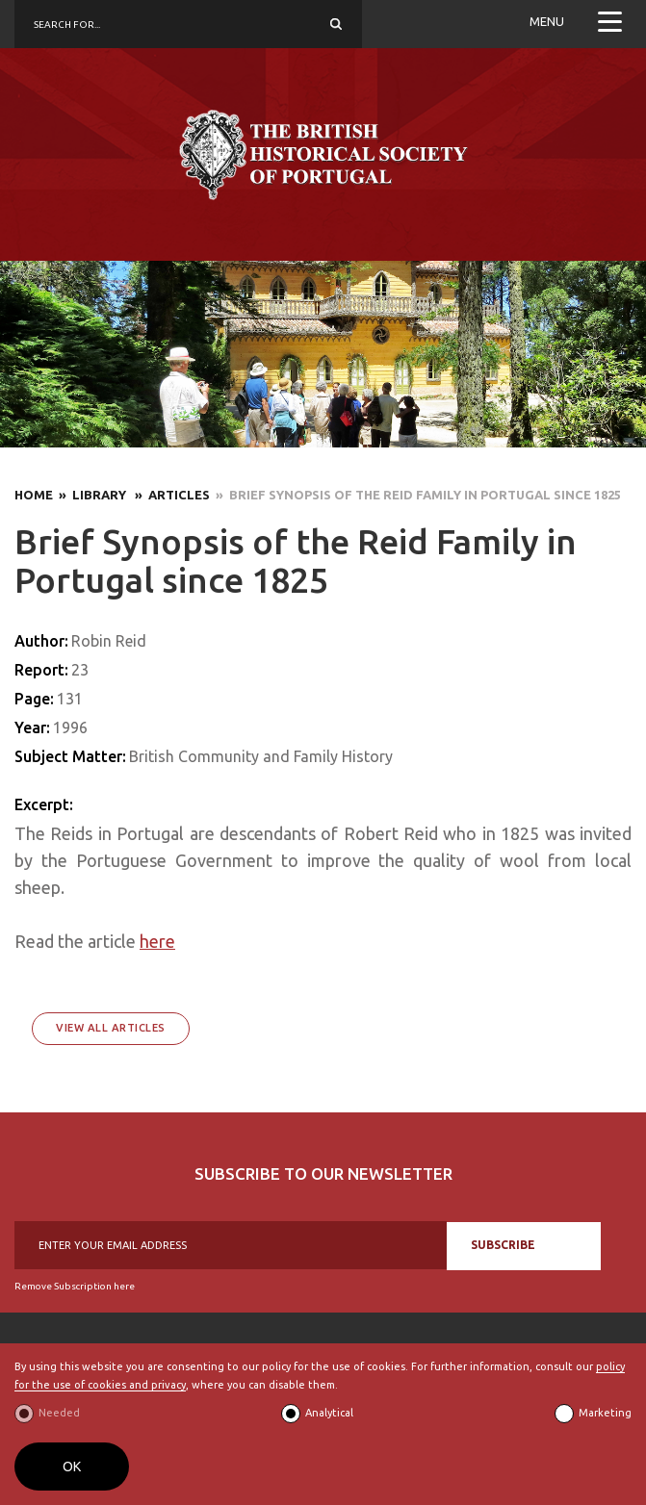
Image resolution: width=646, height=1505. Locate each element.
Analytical (329, 1412)
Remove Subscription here (74, 1286)
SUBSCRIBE (503, 1244)
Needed (59, 1412)
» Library (91, 494)
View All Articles (111, 1027)
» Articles (169, 494)
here (157, 941)
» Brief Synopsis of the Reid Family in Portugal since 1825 (415, 494)
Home (33, 494)
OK (72, 1466)
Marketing (605, 1412)
